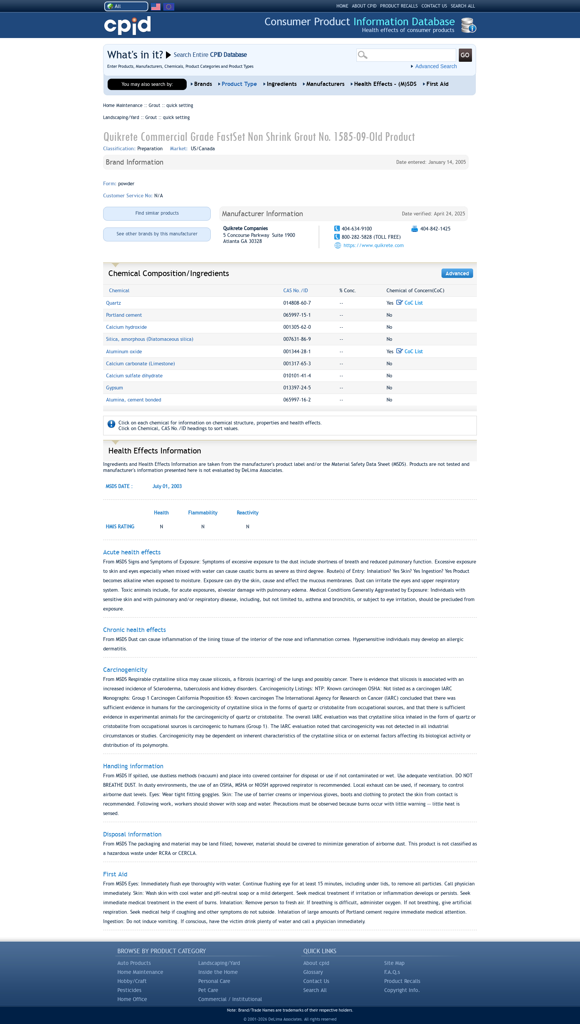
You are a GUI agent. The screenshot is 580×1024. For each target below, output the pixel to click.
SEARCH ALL (463, 6)
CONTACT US (434, 6)
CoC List (409, 303)
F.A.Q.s (392, 972)
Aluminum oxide (124, 351)
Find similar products (157, 213)
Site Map (394, 963)
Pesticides (129, 990)
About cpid (316, 963)
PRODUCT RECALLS (399, 6)
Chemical (119, 290)
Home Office (132, 999)
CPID (127, 25)
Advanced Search (436, 66)
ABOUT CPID (364, 6)
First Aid (437, 84)
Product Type (239, 84)
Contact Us (316, 981)
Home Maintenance (140, 972)
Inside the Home (218, 972)
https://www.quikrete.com (374, 245)
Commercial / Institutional (230, 999)
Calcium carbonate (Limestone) (140, 363)
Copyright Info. (402, 990)
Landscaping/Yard (219, 963)
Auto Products (134, 963)
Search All (315, 990)
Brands (203, 84)
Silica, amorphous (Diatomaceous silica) (149, 339)
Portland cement (124, 315)
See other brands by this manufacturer (157, 234)
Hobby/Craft (132, 981)
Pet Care (208, 990)
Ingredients (282, 84)
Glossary (313, 972)
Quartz (113, 303)
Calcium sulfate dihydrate (134, 375)
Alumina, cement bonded (133, 400)
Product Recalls (402, 981)
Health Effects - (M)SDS (385, 84)
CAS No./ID (295, 290)
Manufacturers (325, 84)
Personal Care (214, 981)
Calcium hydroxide (126, 327)
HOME (342, 6)
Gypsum (114, 388)
